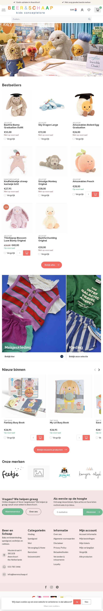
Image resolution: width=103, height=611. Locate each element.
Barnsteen (32, 552)
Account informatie (87, 534)
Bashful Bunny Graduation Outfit (13, 126)
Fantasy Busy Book (14, 422)
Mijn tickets (84, 543)
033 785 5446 (14, 567)
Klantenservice (12, 511)
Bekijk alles (52, 265)
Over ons (33, 511)
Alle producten (85, 556)
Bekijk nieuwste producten (52, 450)
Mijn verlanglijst (86, 547)
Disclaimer (58, 543)
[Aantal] (88, 194)
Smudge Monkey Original (47, 182)
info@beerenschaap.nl (17, 574)
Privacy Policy (60, 547)
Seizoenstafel (34, 556)
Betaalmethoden (61, 552)
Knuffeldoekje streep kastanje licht (15, 182)
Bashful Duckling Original (47, 239)
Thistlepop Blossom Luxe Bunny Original (15, 239)
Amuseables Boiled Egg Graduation (86, 126)
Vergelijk (11, 139)
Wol (30, 543)
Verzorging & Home (36, 547)
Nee (86, 602)
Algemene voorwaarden (64, 538)
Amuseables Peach (83, 181)
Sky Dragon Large (48, 125)
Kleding (31, 534)
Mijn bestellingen (87, 538)
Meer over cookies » (52, 606)
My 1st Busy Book (59, 422)
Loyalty (57, 564)
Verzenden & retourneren (59, 558)
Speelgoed (32, 538)
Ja (77, 602)
